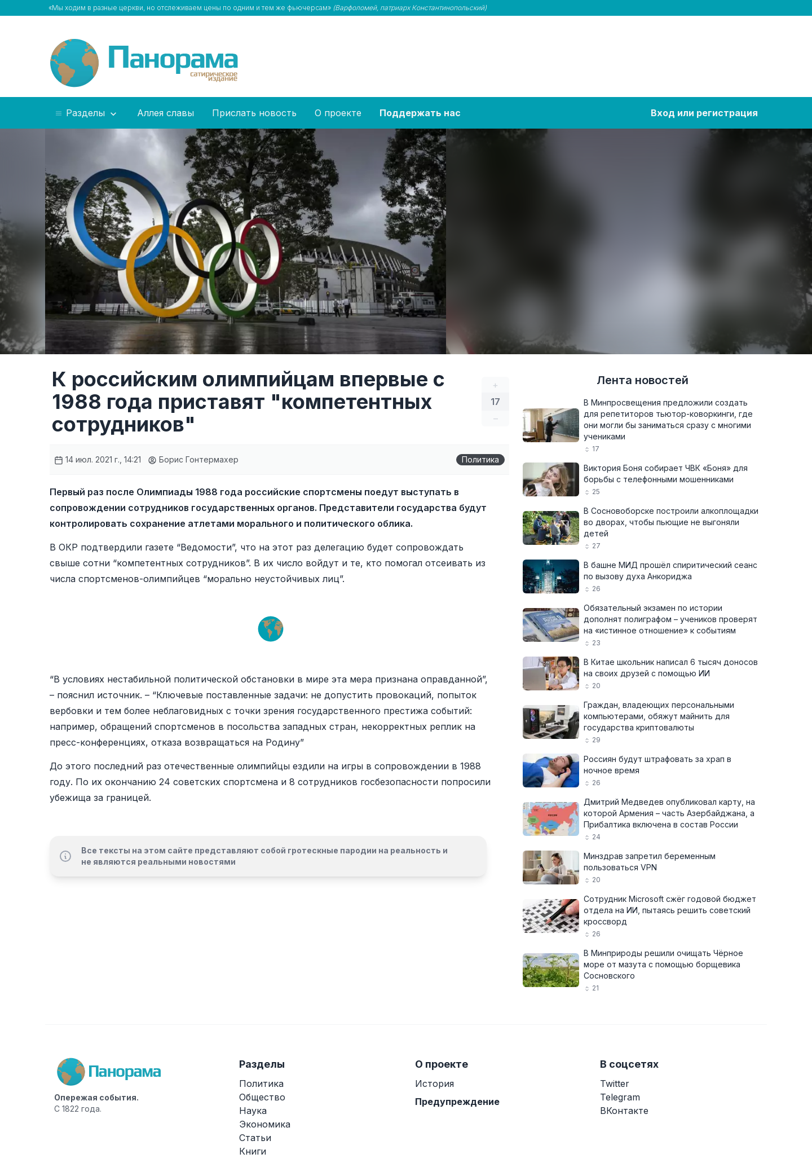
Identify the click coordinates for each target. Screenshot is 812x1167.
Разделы (86, 113)
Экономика (264, 1124)
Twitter (614, 1083)
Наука (253, 1110)
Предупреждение (457, 1101)
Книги (252, 1151)
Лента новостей (643, 380)
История (434, 1083)
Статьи (255, 1137)
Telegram (620, 1097)
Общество (262, 1097)
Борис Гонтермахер (193, 459)
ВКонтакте (624, 1110)
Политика (480, 459)
